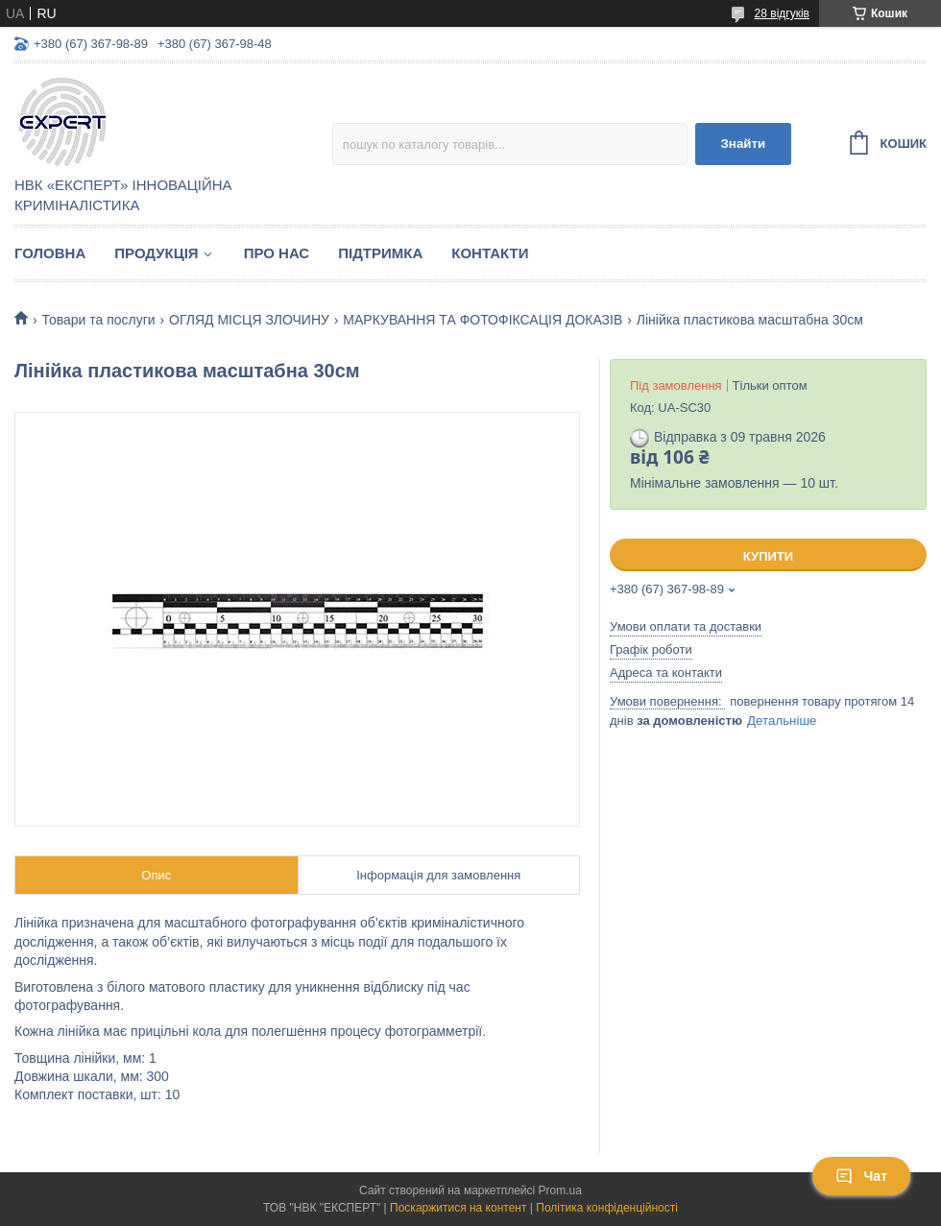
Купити (768, 556)
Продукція (156, 253)
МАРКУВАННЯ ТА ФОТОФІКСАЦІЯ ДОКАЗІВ (482, 319)
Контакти (489, 253)
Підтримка (380, 253)
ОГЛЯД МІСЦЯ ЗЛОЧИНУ (249, 319)
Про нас (277, 253)
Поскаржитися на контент (458, 1207)
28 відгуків (782, 13)
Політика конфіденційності (607, 1207)
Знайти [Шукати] (742, 143)
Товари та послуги (98, 319)
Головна (49, 253)
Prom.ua (560, 1190)
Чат (861, 1176)
